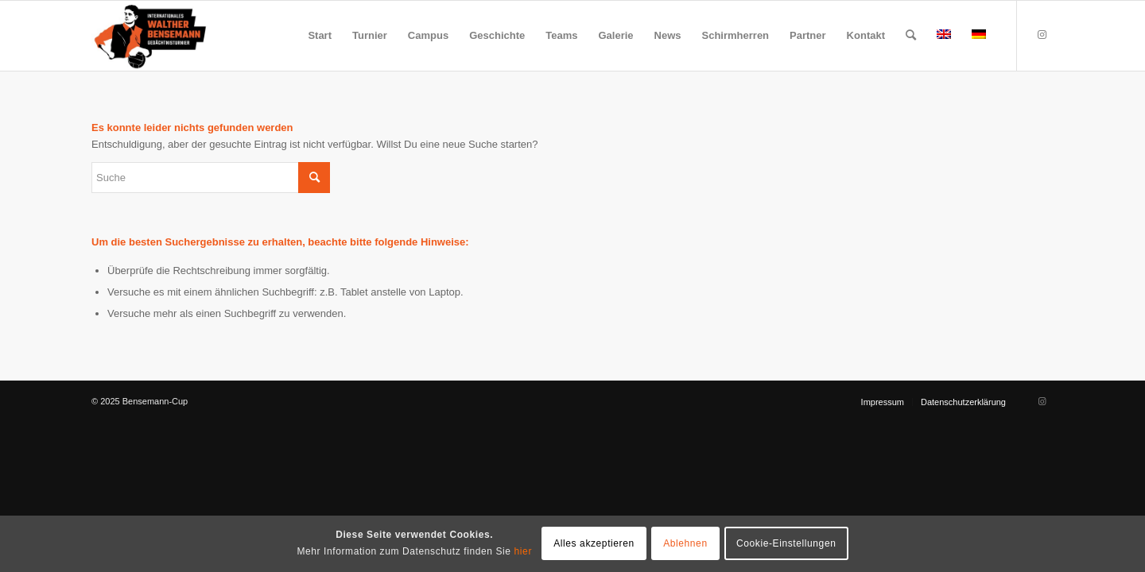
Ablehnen (685, 543)
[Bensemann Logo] (150, 36)
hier (523, 551)
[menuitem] (319, 36)
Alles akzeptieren (594, 543)
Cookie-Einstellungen (786, 543)
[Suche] (910, 36)
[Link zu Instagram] (1042, 35)
